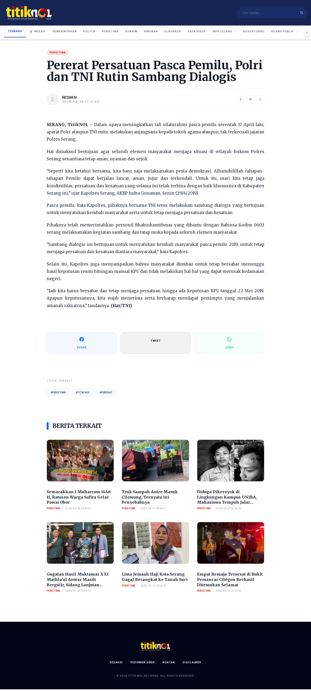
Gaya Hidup (226, 33)
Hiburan (172, 33)
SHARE (82, 344)
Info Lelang (259, 33)
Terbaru (15, 33)
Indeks (39, 33)
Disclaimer (192, 664)
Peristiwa (123, 33)
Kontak (169, 664)
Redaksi (116, 664)
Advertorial (293, 33)
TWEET (155, 342)
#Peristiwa (58, 394)
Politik (98, 33)
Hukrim (148, 33)
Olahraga (198, 33)
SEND (229, 344)
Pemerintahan (69, 33)
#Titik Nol (83, 394)
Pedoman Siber (142, 664)
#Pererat (106, 394)
